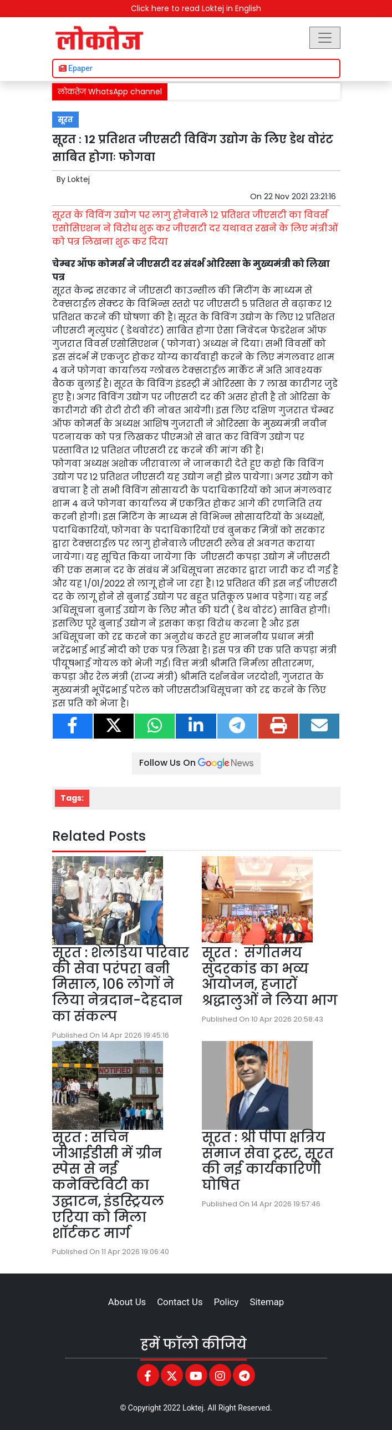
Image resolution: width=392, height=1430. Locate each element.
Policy (226, 1301)
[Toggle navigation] (324, 38)
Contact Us (179, 1301)
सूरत (65, 119)
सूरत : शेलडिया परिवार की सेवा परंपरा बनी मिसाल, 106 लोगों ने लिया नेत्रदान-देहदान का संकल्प (120, 984)
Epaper (76, 68)
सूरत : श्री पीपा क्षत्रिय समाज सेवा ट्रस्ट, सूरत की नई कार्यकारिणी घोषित (268, 1161)
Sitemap (267, 1301)
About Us (127, 1301)
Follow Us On (196, 762)
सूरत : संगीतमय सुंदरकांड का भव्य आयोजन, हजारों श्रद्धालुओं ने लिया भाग (270, 976)
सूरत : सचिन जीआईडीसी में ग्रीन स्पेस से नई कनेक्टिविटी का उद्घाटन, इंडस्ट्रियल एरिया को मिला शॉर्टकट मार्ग (108, 1185)
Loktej (79, 179)
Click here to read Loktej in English (196, 8)
